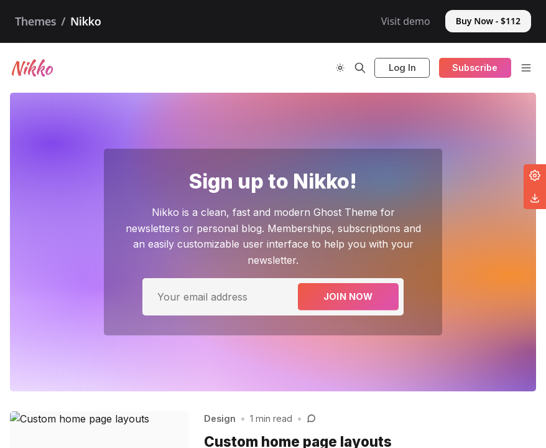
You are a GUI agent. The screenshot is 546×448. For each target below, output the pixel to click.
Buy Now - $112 (488, 21)
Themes (35, 21)
